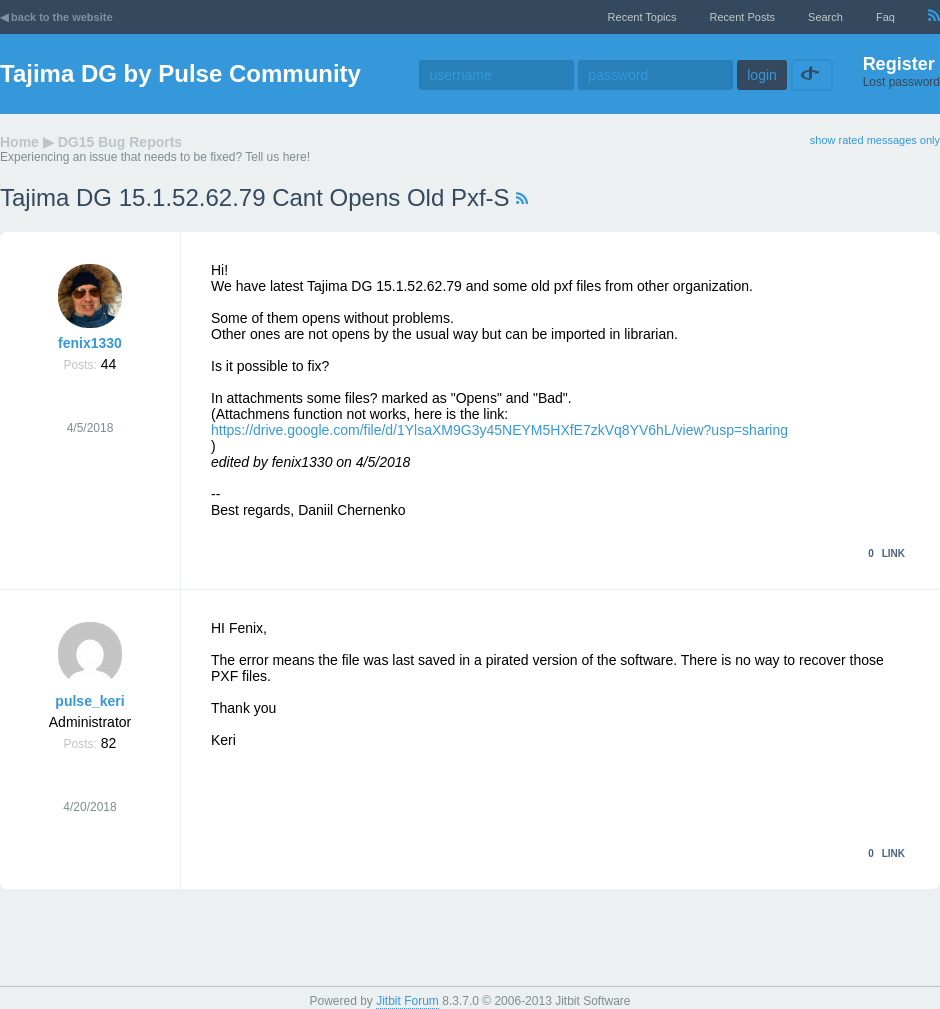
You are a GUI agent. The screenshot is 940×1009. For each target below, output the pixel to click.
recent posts (742, 17)
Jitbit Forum (407, 1001)
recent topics (642, 17)
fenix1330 (90, 343)
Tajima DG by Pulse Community (180, 73)
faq (885, 17)
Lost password (901, 82)
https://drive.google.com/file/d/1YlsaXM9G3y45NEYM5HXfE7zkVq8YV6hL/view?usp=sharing (499, 430)
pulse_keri (89, 701)
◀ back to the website (56, 17)
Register (899, 64)
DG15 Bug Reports (120, 142)
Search (825, 17)
